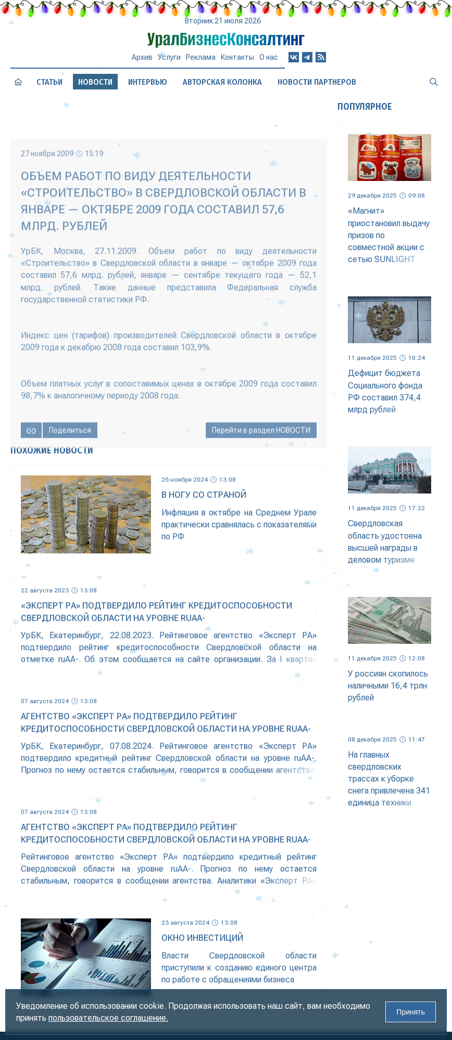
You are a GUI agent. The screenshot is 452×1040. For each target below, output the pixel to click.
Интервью (147, 82)
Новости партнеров (317, 82)
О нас (268, 57)
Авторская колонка (222, 82)
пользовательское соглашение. (108, 1018)
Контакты (237, 57)
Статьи (49, 82)
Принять (410, 1012)
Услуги (169, 57)
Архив (142, 57)
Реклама (201, 57)
